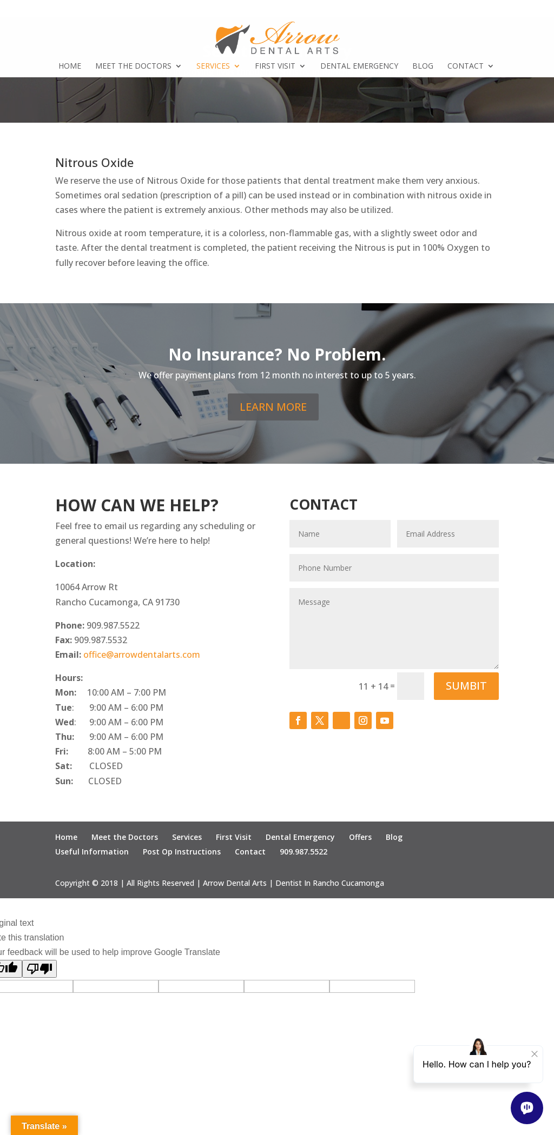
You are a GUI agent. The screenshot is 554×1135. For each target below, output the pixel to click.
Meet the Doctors (133, 66)
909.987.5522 (303, 851)
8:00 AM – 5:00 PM (125, 751)
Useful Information (92, 851)
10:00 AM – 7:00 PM (110, 692)
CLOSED (89, 766)
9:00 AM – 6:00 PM (109, 737)
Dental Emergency (359, 66)
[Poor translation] (39, 969)
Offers (360, 837)
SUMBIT (466, 685)
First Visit (275, 66)
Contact (465, 66)
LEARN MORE (273, 406)
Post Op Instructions (182, 851)
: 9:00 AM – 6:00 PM (109, 707)
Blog (422, 66)
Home (69, 66)
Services (213, 66)
